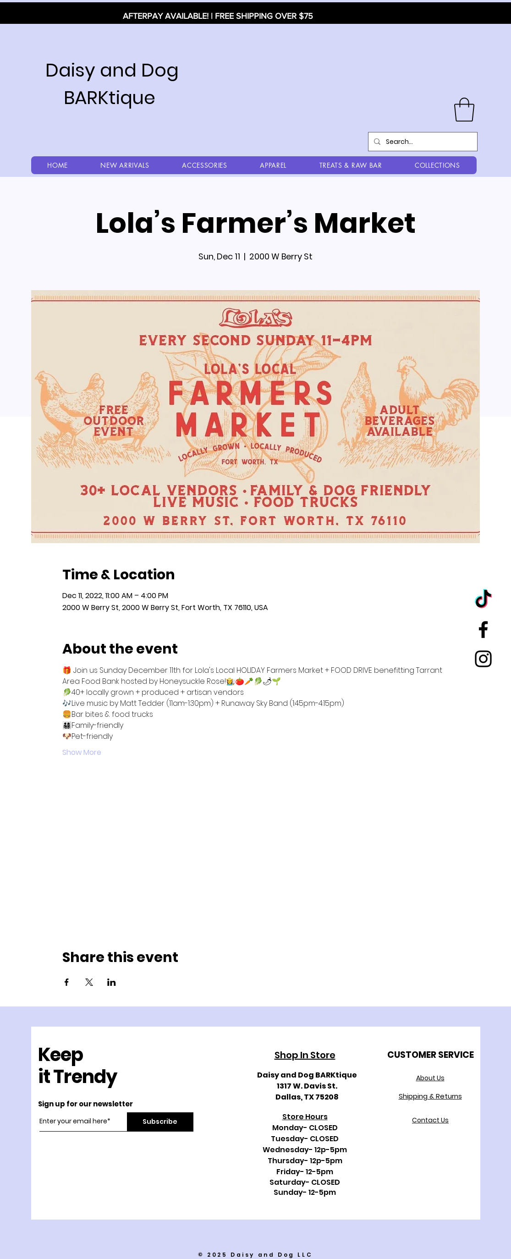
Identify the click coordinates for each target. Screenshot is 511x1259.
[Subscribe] (160, 1122)
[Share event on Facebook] (66, 982)
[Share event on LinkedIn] (111, 982)
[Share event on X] (89, 982)
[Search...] (422, 141)
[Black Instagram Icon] (483, 659)
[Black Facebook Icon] (483, 629)
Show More (81, 753)
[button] (464, 109)
